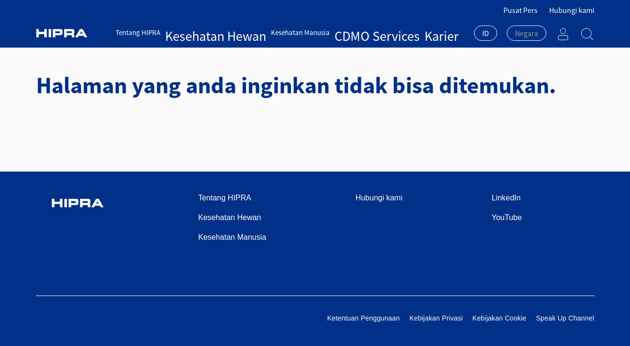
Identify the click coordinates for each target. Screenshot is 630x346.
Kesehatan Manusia (254, 32)
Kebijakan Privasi (436, 318)
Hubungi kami (571, 10)
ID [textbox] (485, 33)
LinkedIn (506, 198)
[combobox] (485, 34)
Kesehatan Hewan (193, 32)
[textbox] (526, 33)
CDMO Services (311, 32)
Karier (347, 32)
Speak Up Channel (565, 318)
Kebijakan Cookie (500, 318)
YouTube (506, 217)
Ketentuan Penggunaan (363, 318)
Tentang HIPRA (138, 32)
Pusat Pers (520, 10)
